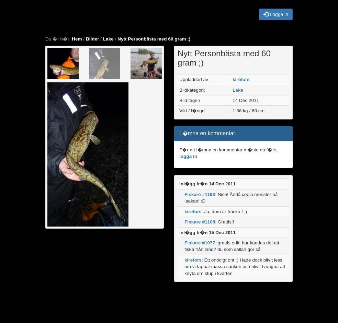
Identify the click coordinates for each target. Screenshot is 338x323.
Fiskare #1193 (199, 194)
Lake (108, 39)
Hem (77, 39)
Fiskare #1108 (199, 221)
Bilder (92, 39)
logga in (188, 156)
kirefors (241, 79)
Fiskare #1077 (199, 242)
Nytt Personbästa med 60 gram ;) (153, 39)
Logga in (275, 14)
